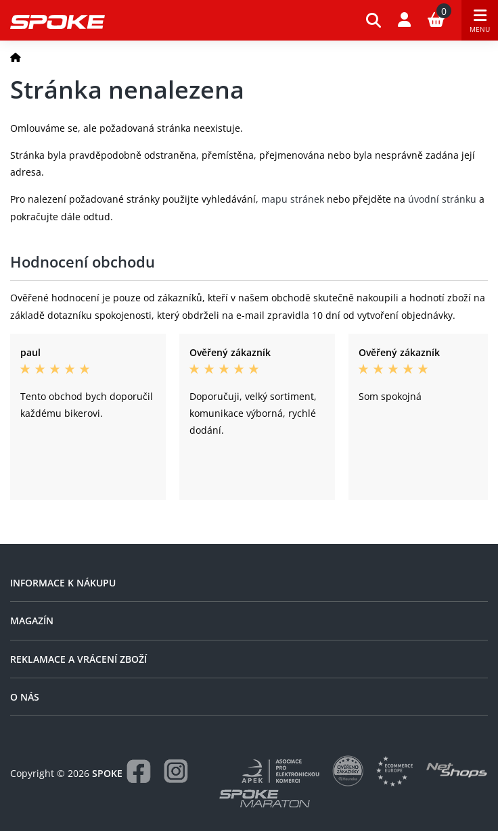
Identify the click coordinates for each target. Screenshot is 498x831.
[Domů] (15, 57)
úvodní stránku (442, 199)
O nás (24, 696)
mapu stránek (292, 199)
